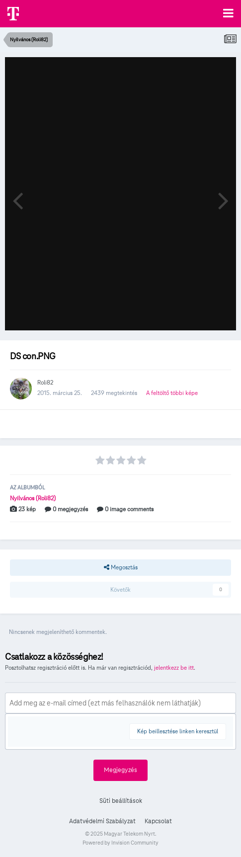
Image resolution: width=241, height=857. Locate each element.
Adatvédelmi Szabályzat (102, 821)
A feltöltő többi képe (172, 392)
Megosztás (121, 567)
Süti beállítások (120, 801)
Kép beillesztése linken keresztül (177, 731)
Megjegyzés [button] (120, 770)
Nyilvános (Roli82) (33, 498)
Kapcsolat (158, 821)
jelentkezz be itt (174, 667)
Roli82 (45, 382)
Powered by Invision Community (120, 842)
